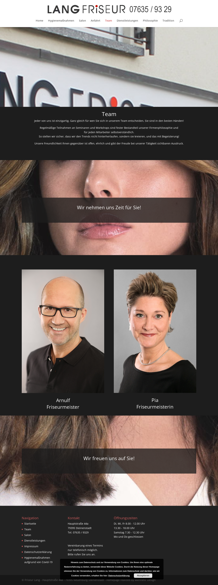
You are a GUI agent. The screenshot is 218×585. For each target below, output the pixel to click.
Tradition (168, 20)
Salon (82, 20)
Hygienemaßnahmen (61, 20)
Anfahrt (95, 20)
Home (39, 20)
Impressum (31, 546)
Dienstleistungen (127, 20)
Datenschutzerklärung (38, 552)
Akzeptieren (143, 575)
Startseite (30, 523)
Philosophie (150, 20)
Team (108, 20)
